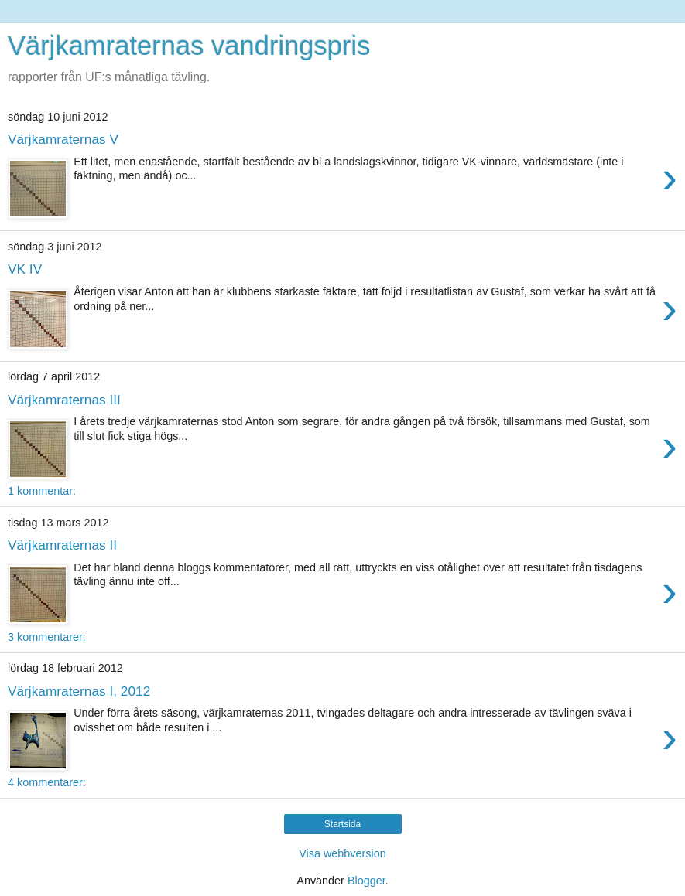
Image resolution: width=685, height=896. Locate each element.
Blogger (366, 880)
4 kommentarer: (47, 782)
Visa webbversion (342, 853)
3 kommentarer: (47, 637)
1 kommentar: (42, 491)
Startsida (342, 824)
